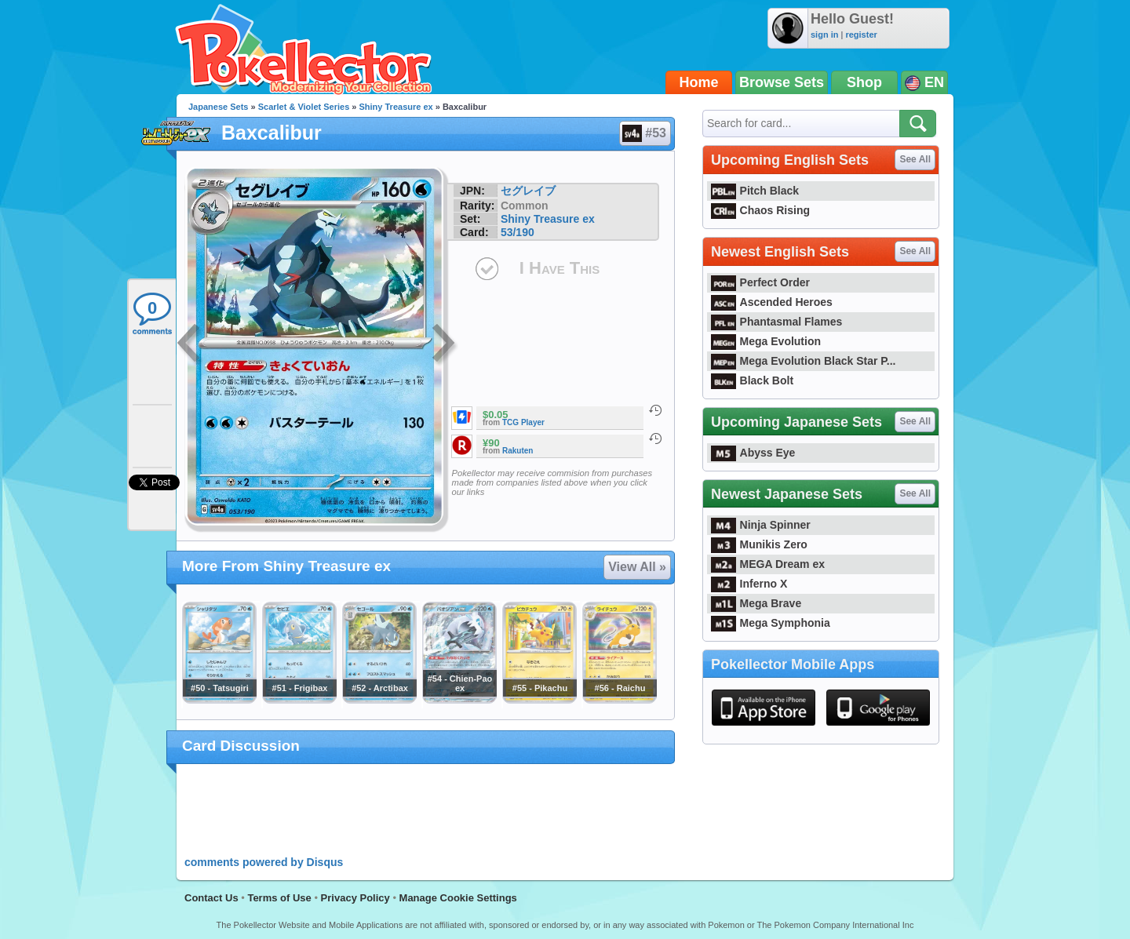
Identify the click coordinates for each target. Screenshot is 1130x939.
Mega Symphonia (770, 623)
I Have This (559, 268)
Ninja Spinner (761, 525)
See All (915, 159)
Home (699, 82)
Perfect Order (760, 282)
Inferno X (749, 583)
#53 (644, 133)
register (861, 34)
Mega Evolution (766, 341)
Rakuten (517, 450)
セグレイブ (528, 190)
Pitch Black (755, 190)
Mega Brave (756, 603)
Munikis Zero (759, 544)
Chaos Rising (760, 210)
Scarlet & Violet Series (304, 106)
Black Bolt (752, 380)
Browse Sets (781, 82)
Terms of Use (279, 898)
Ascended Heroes (772, 302)
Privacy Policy (355, 898)
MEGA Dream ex (768, 564)
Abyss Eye (753, 452)
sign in (824, 34)
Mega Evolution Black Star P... (803, 361)
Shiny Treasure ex (396, 106)
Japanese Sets (218, 106)
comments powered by (263, 862)
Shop (864, 82)
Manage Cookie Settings (458, 898)
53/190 (517, 232)
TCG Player (523, 422)
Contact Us (211, 898)
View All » (637, 566)
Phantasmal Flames (776, 321)
